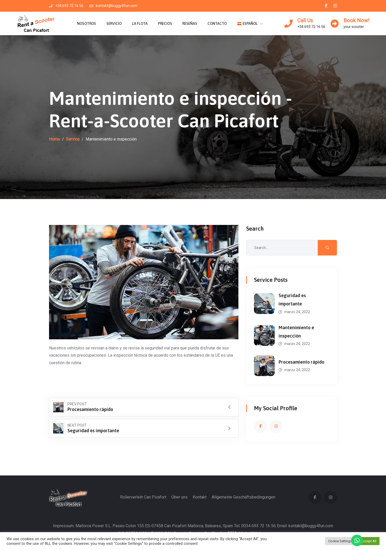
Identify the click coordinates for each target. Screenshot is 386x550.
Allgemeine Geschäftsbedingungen (243, 497)
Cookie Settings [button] (340, 541)
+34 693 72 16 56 (66, 6)
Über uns (179, 497)
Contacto (217, 23)
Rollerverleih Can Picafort (143, 497)
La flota (140, 23)
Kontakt (199, 497)
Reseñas (189, 23)
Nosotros (86, 23)
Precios (165, 23)
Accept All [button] (368, 541)
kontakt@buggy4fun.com (113, 6)
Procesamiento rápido (301, 362)
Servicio (114, 23)
